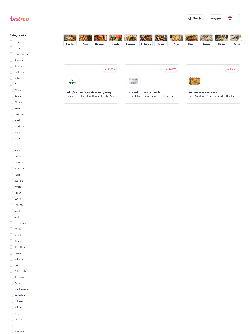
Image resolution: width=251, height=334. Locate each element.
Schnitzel (17, 234)
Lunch (15, 198)
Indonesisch (18, 259)
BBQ (14, 313)
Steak (15, 210)
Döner (15, 90)
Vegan (15, 192)
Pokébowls (18, 271)
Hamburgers (19, 53)
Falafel (15, 265)
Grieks (15, 283)
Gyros (15, 253)
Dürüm (16, 102)
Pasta (15, 108)
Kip (14, 144)
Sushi (15, 216)
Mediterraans (19, 289)
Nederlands (18, 295)
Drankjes (17, 114)
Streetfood (18, 247)
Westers (16, 228)
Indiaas (16, 307)
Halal (15, 150)
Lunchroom (18, 222)
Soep (15, 138)
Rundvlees (18, 331)
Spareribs (17, 162)
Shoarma (17, 66)
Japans (16, 240)
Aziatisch (17, 168)
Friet (14, 84)
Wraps (15, 186)
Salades (16, 96)
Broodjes (17, 41)
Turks (15, 174)
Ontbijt (16, 319)
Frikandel (17, 204)
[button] (194, 18)
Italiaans (16, 180)
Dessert (16, 156)
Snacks (16, 120)
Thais (15, 325)
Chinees (16, 301)
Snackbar (17, 126)
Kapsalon (17, 60)
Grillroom (17, 72)
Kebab (15, 78)
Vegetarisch (18, 132)
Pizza (15, 47)
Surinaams (17, 277)
